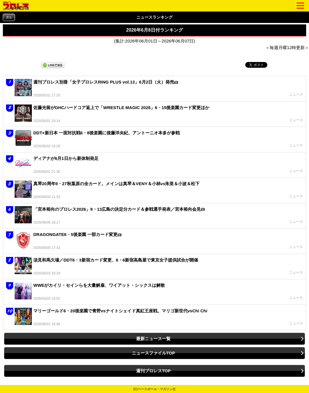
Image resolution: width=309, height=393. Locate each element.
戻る (9, 17)
